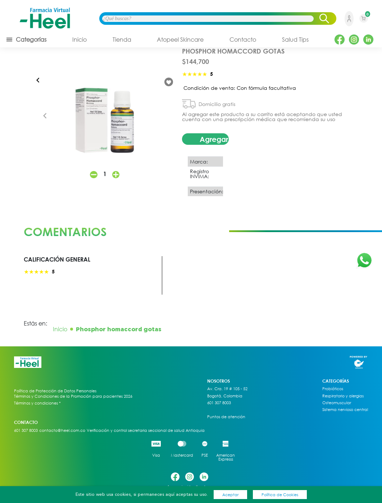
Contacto (242, 39)
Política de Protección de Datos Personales (55, 391)
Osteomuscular (336, 403)
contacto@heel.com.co (62, 430)
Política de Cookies (280, 494)
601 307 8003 (219, 403)
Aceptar (230, 494)
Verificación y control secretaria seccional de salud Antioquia (146, 430)
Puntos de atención (226, 417)
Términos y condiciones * (37, 403)
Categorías (26, 39)
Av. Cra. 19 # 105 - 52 (227, 389)
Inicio (79, 39)
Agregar (214, 139)
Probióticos (332, 389)
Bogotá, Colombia (224, 396)
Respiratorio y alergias (343, 396)
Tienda (122, 39)
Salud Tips (295, 39)
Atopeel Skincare (180, 39)
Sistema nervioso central (345, 409)
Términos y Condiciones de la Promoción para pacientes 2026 (73, 396)
